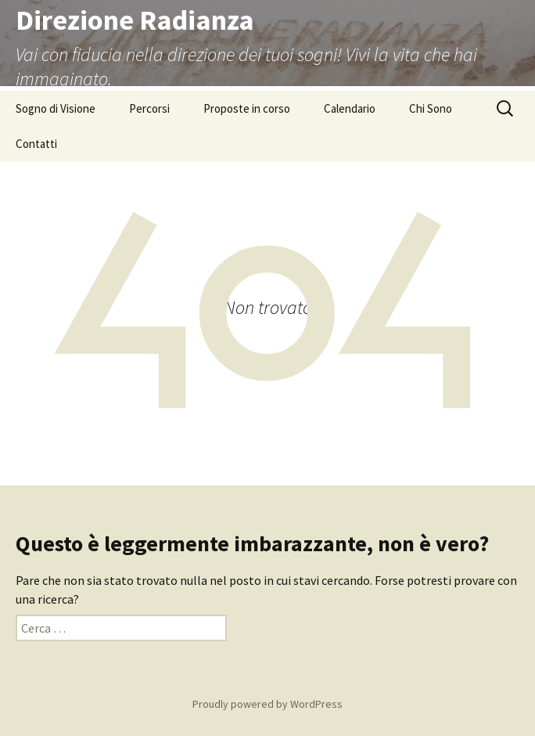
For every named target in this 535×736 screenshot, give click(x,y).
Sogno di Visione (55, 108)
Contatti (36, 143)
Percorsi (149, 108)
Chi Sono (430, 108)
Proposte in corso (246, 108)
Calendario (349, 108)
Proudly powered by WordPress (267, 704)
